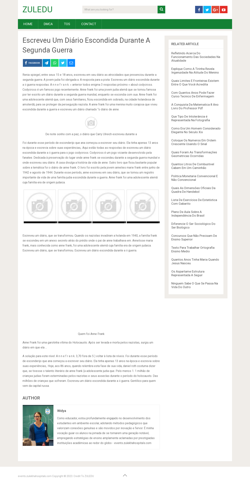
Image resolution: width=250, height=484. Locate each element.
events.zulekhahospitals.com (35, 476)
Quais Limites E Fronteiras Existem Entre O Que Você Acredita (195, 82)
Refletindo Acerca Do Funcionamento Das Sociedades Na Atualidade (195, 56)
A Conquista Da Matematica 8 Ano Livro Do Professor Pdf (195, 106)
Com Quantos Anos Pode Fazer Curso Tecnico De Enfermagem (192, 94)
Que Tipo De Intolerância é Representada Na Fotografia (190, 118)
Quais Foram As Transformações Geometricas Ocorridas (194, 154)
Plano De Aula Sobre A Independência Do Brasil (187, 213)
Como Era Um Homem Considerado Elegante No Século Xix (196, 130)
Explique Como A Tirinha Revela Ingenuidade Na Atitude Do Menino (195, 70)
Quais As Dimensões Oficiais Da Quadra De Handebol (193, 189)
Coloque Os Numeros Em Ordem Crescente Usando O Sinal (193, 142)
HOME (28, 24)
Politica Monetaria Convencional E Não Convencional (194, 178)
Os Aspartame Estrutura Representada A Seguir (187, 273)
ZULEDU (38, 10)
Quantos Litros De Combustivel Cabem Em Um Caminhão (192, 166)
